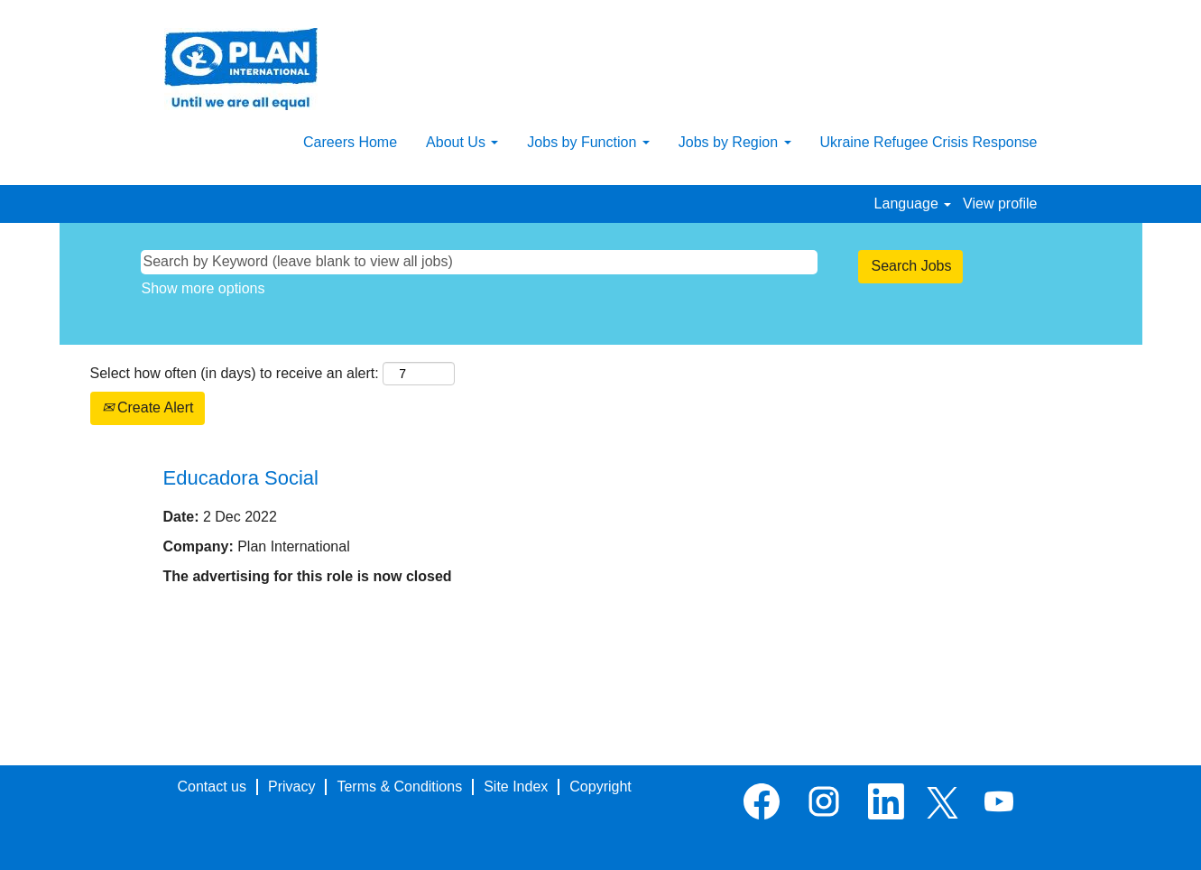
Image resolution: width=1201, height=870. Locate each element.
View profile (1000, 203)
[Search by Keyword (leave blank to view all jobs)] (479, 262)
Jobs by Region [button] (735, 142)
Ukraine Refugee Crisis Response (929, 142)
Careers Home (350, 142)
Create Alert (148, 407)
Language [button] (913, 203)
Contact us (212, 786)
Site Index (516, 786)
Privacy (291, 786)
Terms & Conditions (399, 786)
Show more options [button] (203, 288)
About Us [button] (462, 142)
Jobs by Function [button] (588, 142)
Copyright (600, 786)
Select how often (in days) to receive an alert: (234, 373)
